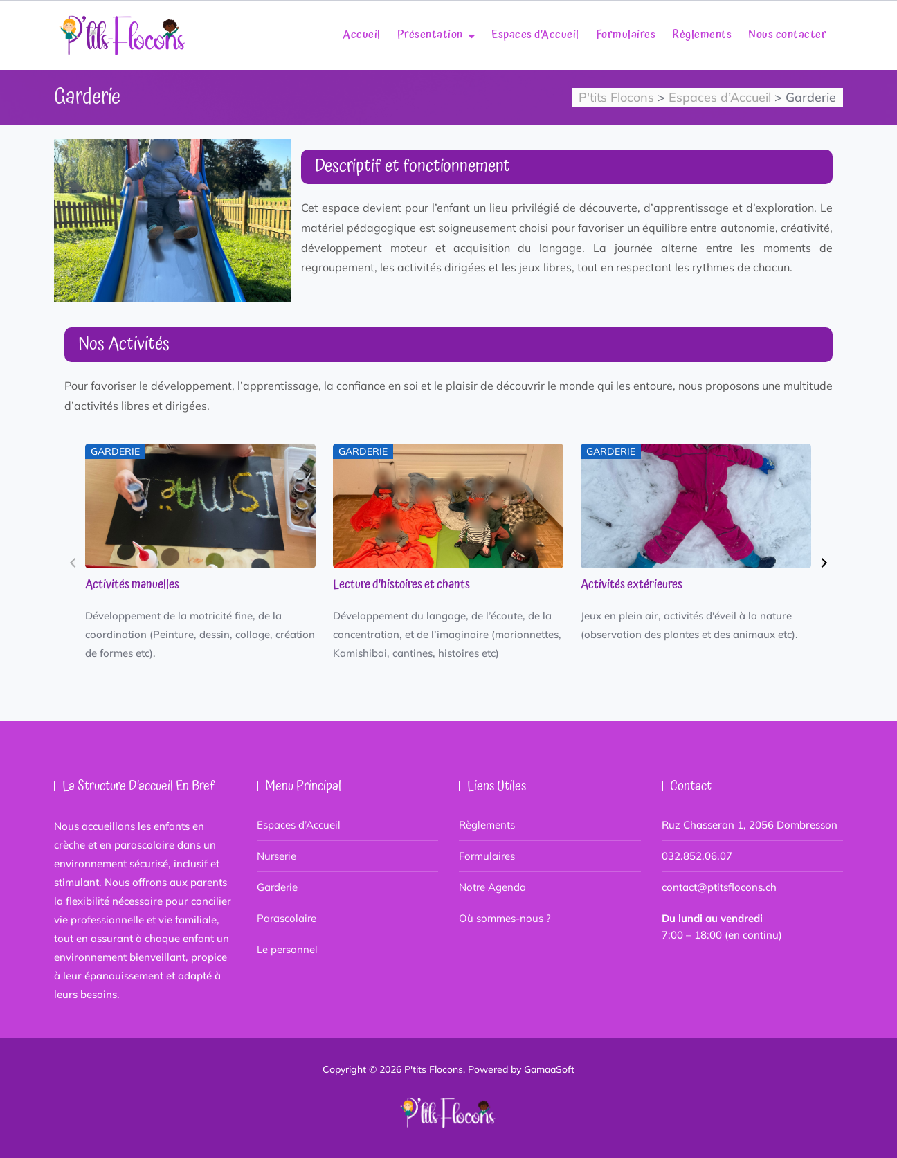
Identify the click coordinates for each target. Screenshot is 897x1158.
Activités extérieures (631, 585)
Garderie (277, 887)
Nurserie (276, 855)
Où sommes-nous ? (505, 918)
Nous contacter (787, 34)
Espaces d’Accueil (535, 34)
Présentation (430, 34)
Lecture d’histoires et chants (401, 585)
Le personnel (287, 949)
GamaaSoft (549, 1069)
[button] (73, 562)
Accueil (362, 34)
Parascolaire (286, 918)
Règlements (702, 34)
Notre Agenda (492, 887)
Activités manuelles (132, 585)
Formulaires (626, 34)
